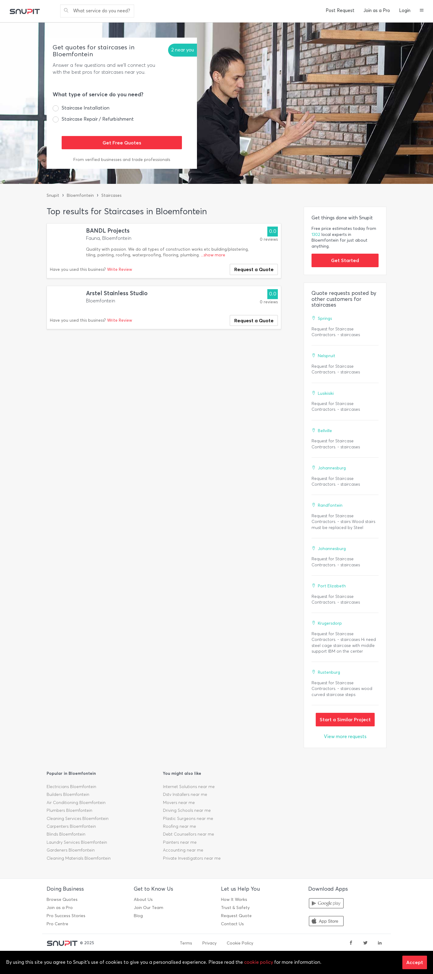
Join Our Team (148, 907)
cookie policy (258, 962)
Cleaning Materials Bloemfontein (79, 858)
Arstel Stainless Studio (117, 293)
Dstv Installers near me (185, 794)
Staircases (111, 195)
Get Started (345, 260)
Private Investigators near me (192, 858)
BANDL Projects (108, 230)
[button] (421, 11)
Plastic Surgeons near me (188, 818)
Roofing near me (179, 826)
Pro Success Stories (66, 915)
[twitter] (365, 943)
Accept (414, 962)
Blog (138, 915)
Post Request (340, 10)
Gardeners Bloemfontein (71, 850)
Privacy (209, 943)
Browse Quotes (62, 899)
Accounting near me (183, 850)
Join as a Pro (377, 10)
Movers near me (179, 802)
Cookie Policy (240, 943)
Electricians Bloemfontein (71, 786)
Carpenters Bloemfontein (71, 826)
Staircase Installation (85, 108)
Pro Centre (57, 923)
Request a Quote (254, 269)
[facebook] (351, 943)
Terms (186, 943)
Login (404, 10)
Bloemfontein (80, 195)
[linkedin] (379, 943)
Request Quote (236, 915)
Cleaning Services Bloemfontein (78, 818)
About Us (143, 899)
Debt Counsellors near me (188, 834)
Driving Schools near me (187, 810)
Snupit (53, 195)
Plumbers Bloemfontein (69, 810)
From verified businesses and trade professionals (121, 159)
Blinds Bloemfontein (66, 834)
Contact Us (232, 923)
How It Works (234, 899)
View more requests (345, 736)
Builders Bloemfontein (68, 794)
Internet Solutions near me (189, 786)
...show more (213, 255)
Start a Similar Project (345, 719)
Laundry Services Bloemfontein (77, 842)
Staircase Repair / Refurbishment (98, 119)
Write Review (119, 269)
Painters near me (180, 842)
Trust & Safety (235, 907)
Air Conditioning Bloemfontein (76, 802)
